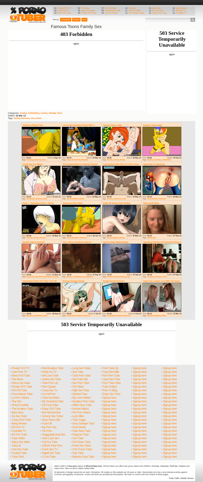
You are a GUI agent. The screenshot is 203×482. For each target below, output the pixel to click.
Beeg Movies (181, 8)
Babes (69, 277)
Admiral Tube (79, 394)
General (37, 160)
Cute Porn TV (63, 10)
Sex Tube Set (80, 379)
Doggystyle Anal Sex (53, 434)
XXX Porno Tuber (82, 449)
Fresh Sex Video (81, 445)
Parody (43, 238)
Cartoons (157, 160)
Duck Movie (79, 427)
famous (25, 118)
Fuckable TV (181, 13)
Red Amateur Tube (52, 368)
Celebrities (34, 113)
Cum (45, 316)
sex (32, 118)
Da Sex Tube (157, 10)
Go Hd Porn (49, 394)
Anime (23, 113)
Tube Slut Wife (110, 371)
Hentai (52, 113)
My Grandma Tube (52, 401)
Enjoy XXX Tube (51, 408)
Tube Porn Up (50, 383)
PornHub (155, 466)
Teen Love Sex (50, 438)
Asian (44, 199)
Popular (76, 19)
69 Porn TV (180, 10)
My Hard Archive (51, 412)
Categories (65, 19)
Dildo (164, 316)
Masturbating (120, 277)
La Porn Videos (111, 13)
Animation (75, 160)
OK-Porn (47, 430)
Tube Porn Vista (81, 375)
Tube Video (18, 438)
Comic (44, 113)
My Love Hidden (81, 397)
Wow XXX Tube (64, 13)
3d (68, 199)
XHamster (164, 466)
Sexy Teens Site (51, 419)
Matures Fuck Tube (83, 456)
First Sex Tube (20, 449)
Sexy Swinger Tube (83, 423)
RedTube (174, 466)
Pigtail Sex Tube (51, 453)
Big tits (29, 316)
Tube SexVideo (50, 397)
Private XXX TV (64, 8)
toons (39, 118)
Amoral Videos (80, 408)
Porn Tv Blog (109, 390)
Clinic (164, 277)
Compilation (88, 277)
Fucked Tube (19, 453)
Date (84, 19)
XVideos (182, 466)
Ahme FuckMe (134, 10)
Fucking (29, 160)
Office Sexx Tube (82, 405)
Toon (59, 113)
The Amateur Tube (136, 13)
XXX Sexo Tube (81, 442)
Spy (128, 277)
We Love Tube (50, 375)
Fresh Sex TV (50, 449)
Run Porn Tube (111, 375)
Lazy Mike (78, 416)
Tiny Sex (132, 8)
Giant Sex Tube (111, 379)
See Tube (77, 371)
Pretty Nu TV (49, 371)
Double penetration (44, 277)
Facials (29, 238)
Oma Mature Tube (112, 10)
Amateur (110, 277)
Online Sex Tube (51, 379)
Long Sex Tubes (81, 368)
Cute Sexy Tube (81, 430)
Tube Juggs (78, 419)
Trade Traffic (174, 478)
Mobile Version (187, 478)
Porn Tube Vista (111, 383)
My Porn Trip (49, 427)
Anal (69, 160)
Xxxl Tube (77, 438)
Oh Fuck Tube (50, 405)
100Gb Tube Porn (52, 445)
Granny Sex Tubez (52, 416)
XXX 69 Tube (110, 8)
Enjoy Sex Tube (111, 394)
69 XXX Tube (19, 434)
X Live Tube (48, 456)
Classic (158, 277)
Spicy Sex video (21, 442)
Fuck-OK (47, 423)
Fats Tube (78, 453)
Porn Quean (49, 386)
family (17, 118)
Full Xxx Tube (49, 442)
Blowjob (84, 160)
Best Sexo (156, 8)
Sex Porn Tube (80, 383)
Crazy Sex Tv (49, 390)
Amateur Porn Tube (83, 401)
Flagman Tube (80, 434)
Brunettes (30, 277)
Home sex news (88, 10)
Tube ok (16, 445)
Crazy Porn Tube (159, 13)
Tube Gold (18, 456)
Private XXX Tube (88, 13)
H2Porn (147, 466)
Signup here (109, 397)
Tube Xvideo (109, 386)
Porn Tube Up (110, 368)
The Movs (85, 8)
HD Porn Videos (81, 412)
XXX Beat (77, 386)
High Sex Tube (80, 390)
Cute (124, 199)
